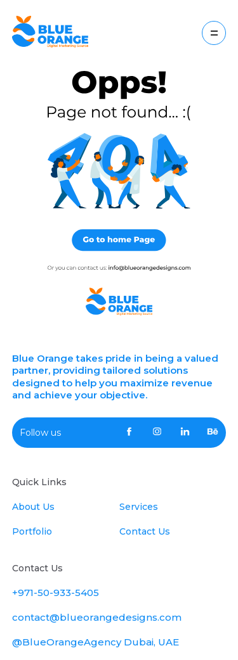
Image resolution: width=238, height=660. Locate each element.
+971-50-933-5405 (55, 593)
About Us (33, 506)
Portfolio (32, 531)
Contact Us (144, 531)
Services (138, 506)
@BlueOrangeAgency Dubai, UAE (95, 642)
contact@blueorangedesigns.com (97, 617)
